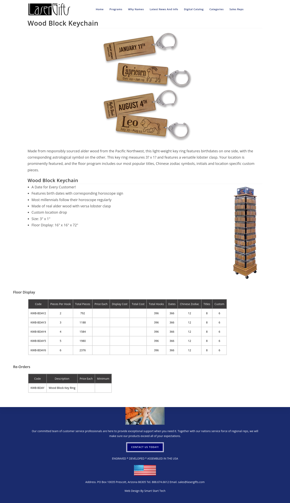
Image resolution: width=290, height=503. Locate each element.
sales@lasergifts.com (191, 482)
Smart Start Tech (154, 491)
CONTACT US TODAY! (145, 447)
